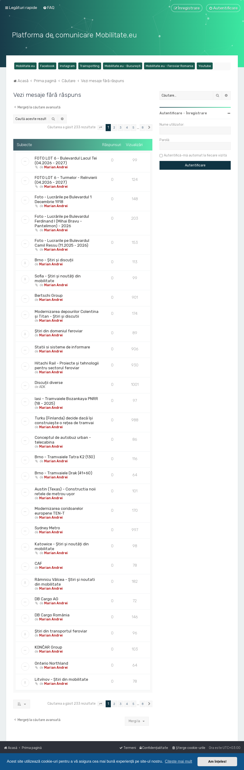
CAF (38, 562)
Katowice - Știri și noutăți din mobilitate (62, 545)
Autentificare (171, 112)
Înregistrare (196, 112)
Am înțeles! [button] (217, 761)
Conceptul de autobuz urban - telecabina (63, 438)
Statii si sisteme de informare (62, 345)
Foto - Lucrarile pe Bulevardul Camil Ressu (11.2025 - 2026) (62, 241)
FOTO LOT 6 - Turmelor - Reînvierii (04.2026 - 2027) (66, 178)
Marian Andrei (56, 166)
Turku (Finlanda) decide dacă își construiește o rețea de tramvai (64, 419)
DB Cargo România (52, 613)
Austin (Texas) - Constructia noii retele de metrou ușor (65, 490)
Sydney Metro (47, 526)
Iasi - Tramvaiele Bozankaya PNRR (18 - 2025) (66, 400)
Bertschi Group (49, 294)
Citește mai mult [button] (178, 761)
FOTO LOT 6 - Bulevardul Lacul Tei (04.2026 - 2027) (66, 159)
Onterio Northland (51, 662)
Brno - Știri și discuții (54, 258)
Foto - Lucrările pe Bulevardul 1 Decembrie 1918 (63, 198)
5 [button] (133, 126)
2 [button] (114, 126)
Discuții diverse (49, 381)
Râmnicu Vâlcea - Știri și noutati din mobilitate (65, 580)
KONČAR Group (48, 646)
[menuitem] (49, 7)
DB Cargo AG (46, 597)
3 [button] (121, 126)
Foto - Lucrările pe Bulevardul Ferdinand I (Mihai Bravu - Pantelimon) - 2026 (62, 220)
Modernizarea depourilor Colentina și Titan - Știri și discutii (67, 312)
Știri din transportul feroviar (61, 630)
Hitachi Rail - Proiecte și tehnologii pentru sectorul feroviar (67, 364)
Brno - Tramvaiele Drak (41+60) (63, 471)
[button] (101, 126)
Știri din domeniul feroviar (59, 329)
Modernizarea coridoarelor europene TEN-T (59, 509)
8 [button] (143, 126)
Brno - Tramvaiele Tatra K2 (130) (65, 455)
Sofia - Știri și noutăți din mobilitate (58, 277)
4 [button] (127, 126)
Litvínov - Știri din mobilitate (61, 678)
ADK (42, 386)
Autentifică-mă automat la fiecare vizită (195, 154)
